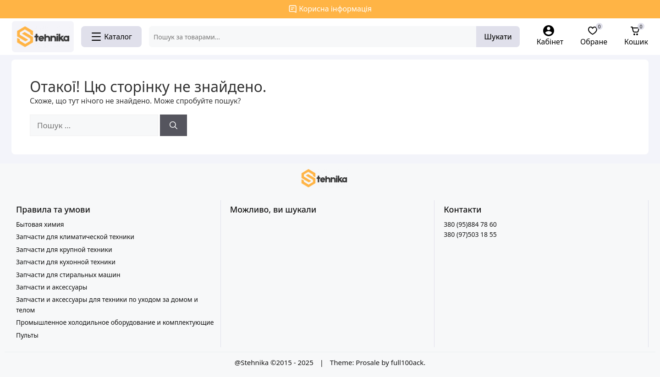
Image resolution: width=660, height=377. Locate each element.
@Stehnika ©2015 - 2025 (275, 362)
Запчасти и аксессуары (51, 287)
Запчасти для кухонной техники (66, 261)
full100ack (407, 362)
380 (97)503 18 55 (470, 234)
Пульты (27, 335)
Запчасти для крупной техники (64, 249)
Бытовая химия (40, 224)
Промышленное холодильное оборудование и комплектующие (115, 322)
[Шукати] (173, 126)
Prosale (368, 362)
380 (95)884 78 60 (470, 224)
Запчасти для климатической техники (75, 236)
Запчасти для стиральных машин (68, 274)
